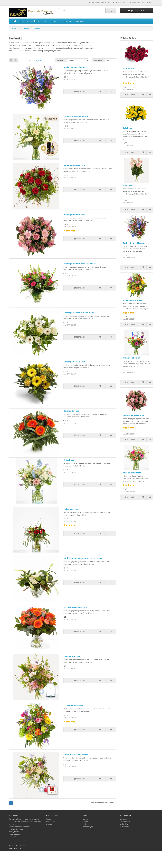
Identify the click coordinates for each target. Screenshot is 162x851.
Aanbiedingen (88, 827)
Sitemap (49, 824)
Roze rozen (128, 185)
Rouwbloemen (80, 21)
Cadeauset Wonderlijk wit (75, 116)
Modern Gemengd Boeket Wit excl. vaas (82, 558)
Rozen (45, 21)
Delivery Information (16, 829)
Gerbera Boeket (71, 411)
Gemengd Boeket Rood (74, 165)
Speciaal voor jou (71, 656)
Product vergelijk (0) (36, 60)
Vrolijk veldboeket (131, 357)
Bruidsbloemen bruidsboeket (19, 827)
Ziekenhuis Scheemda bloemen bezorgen (24, 819)
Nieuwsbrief (124, 827)
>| (23, 803)
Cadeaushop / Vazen (20, 21)
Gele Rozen (128, 128)
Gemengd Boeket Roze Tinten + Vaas (81, 263)
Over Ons (12, 837)
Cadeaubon (87, 822)
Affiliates (86, 824)
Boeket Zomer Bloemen (74, 67)
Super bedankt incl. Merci (75, 754)
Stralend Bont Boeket (73, 705)
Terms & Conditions (16, 834)
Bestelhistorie (125, 822)
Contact (48, 819)
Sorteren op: (60, 60)
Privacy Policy (13, 832)
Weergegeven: (99, 60)
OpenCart (21, 846)
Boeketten (35, 21)
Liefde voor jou (70, 509)
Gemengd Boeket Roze (74, 214)
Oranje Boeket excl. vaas (75, 607)
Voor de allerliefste (132, 472)
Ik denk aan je (70, 460)
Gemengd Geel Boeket (74, 361)
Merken (85, 819)
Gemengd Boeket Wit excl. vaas (78, 312)
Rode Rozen (128, 68)
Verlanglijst (124, 824)
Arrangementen (65, 21)
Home (14, 29)
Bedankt (37, 29)
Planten (53, 21)
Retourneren (50, 822)
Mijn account (124, 819)
